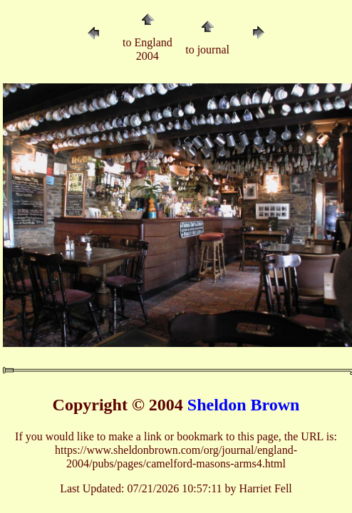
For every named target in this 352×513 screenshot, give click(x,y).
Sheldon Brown (243, 404)
